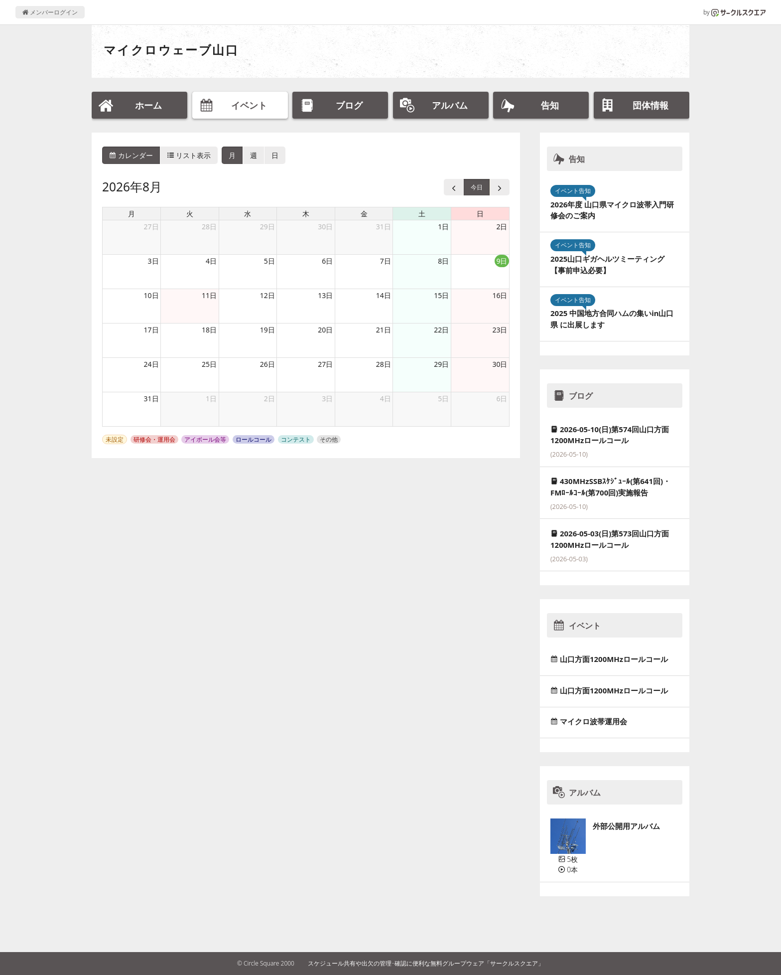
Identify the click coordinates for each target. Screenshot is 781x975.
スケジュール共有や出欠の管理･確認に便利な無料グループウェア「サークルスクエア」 (426, 963)
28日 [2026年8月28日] (383, 364)
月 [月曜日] (131, 213)
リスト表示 (189, 155)
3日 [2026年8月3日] (153, 261)
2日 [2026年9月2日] (269, 398)
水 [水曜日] (247, 213)
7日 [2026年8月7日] (385, 261)
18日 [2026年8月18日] (209, 329)
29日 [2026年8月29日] (441, 364)
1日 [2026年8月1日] (443, 226)
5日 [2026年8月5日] (269, 261)
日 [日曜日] (480, 213)
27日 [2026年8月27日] (325, 364)
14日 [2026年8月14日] (383, 295)
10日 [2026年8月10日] (151, 295)
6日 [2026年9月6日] (501, 398)
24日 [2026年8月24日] (151, 364)
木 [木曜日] (305, 213)
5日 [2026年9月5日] (443, 398)
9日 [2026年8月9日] (501, 261)
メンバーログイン (50, 12)
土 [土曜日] (421, 213)
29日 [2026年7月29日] (267, 226)
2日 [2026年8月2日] (501, 226)
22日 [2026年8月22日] (441, 329)
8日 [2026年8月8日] (443, 261)
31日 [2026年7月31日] (383, 226)
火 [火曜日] (189, 213)
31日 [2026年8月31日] (151, 398)
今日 (477, 187)
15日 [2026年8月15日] (441, 295)
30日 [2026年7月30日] (325, 226)
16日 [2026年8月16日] (499, 295)
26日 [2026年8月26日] (267, 364)
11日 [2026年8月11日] (209, 295)
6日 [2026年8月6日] (327, 261)
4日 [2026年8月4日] (211, 261)
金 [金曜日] (364, 213)
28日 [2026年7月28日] (209, 226)
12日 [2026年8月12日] (267, 295)
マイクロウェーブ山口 (171, 49)
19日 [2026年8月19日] (267, 329)
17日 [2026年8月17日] (151, 329)
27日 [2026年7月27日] (151, 226)
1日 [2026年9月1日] (211, 398)
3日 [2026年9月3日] (327, 398)
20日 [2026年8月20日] (325, 329)
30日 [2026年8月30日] (499, 364)
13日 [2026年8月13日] (325, 295)
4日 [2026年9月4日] (385, 398)
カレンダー (131, 155)
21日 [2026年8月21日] (383, 329)
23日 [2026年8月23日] (499, 329)
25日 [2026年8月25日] (209, 364)
